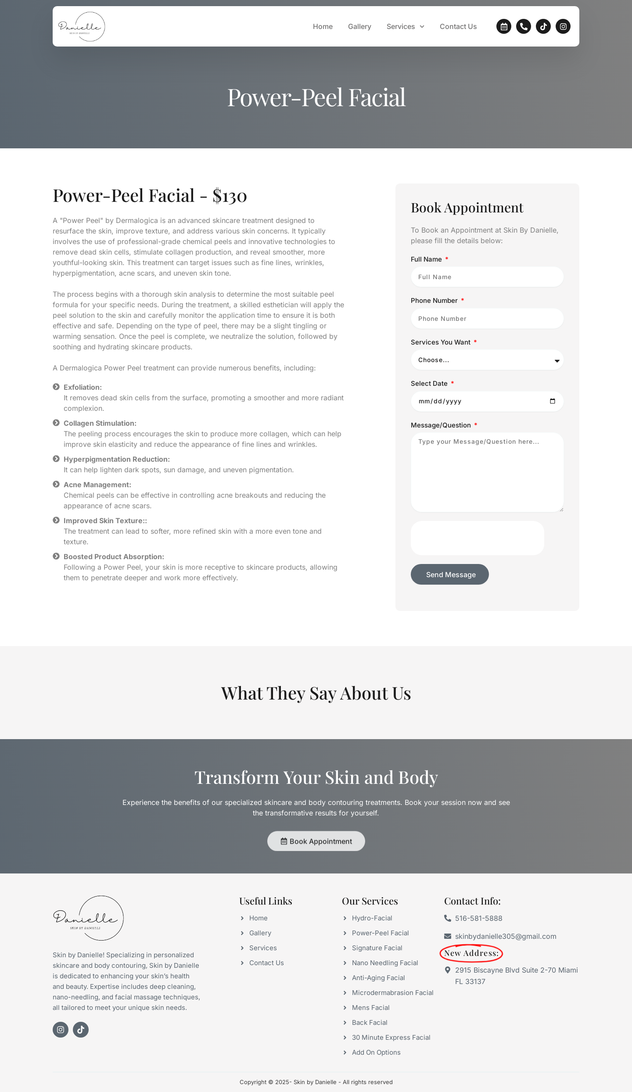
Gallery (359, 26)
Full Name (427, 278)
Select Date (430, 403)
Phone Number (435, 320)
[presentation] (477, 558)
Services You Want (441, 361)
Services (405, 26)
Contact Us (458, 26)
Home (323, 26)
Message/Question (442, 444)
